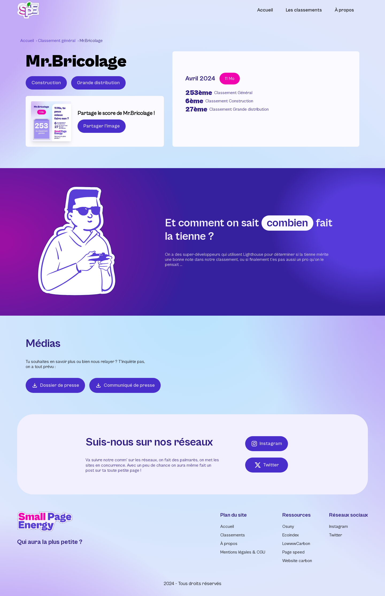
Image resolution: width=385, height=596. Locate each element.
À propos (344, 10)
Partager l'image (101, 126)
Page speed (293, 552)
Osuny (288, 526)
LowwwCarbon (296, 543)
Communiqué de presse (125, 385)
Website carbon (297, 561)
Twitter (267, 465)
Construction (46, 83)
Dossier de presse (55, 385)
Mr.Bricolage (91, 40)
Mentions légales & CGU (242, 552)
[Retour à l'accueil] (28, 10)
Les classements (304, 10)
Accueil (265, 10)
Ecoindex (290, 535)
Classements (232, 535)
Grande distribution (98, 83)
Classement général (57, 40)
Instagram (266, 443)
